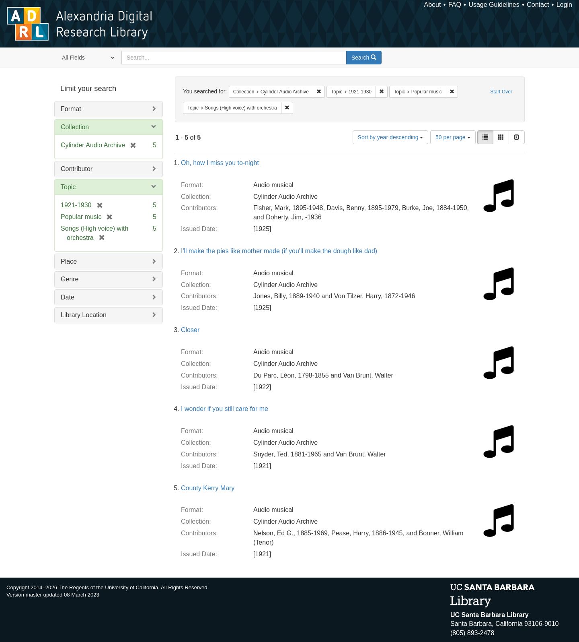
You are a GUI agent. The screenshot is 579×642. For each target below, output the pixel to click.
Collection (75, 127)
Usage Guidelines (493, 4)
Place (69, 261)
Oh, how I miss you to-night (220, 162)
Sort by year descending (390, 137)
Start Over (501, 92)
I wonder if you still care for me (224, 408)
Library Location (84, 315)
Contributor (76, 168)
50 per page (452, 137)
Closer (190, 329)
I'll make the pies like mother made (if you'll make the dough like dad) (279, 251)
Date (67, 297)
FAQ (454, 4)
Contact (538, 4)
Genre (69, 279)
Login (564, 4)
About (432, 4)
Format (71, 108)
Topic (68, 187)
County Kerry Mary (207, 488)
